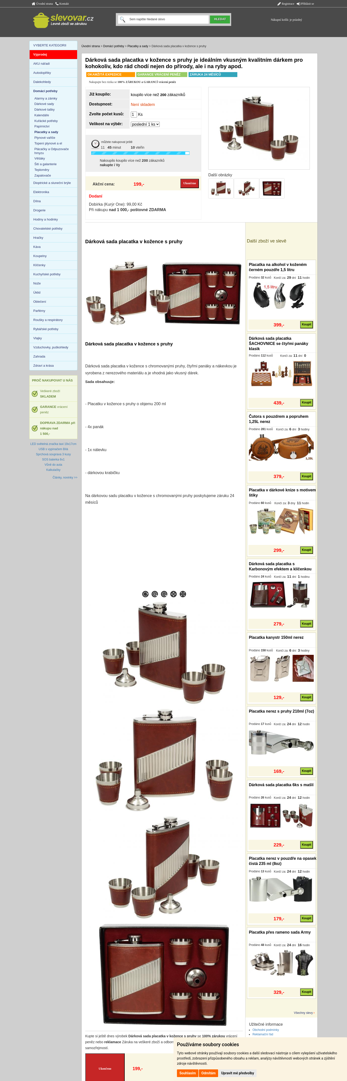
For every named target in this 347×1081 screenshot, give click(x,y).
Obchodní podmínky (265, 1030)
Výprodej (40, 54)
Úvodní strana (42, 3)
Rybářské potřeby (45, 329)
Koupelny (40, 256)
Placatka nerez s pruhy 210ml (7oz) (281, 711)
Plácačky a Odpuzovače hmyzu (52, 151)
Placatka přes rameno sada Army (280, 932)
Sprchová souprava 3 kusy (53, 454)
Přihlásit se (305, 3)
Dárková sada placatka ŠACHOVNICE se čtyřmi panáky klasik (278, 343)
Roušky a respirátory (48, 320)
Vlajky (37, 338)
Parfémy (39, 311)
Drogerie (39, 210)
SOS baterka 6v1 (53, 459)
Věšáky (40, 158)
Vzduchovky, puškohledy (50, 347)
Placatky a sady (137, 46)
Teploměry (42, 170)
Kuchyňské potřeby (47, 274)
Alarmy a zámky (46, 98)
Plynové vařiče (45, 138)
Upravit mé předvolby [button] (237, 1073)
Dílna (37, 201)
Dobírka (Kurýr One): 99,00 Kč (115, 204)
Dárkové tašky (45, 109)
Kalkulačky (53, 470)
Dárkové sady (44, 104)
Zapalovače (43, 175)
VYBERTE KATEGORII (49, 45)
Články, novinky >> (65, 477)
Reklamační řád (262, 1034)
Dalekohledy (42, 82)
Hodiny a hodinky (45, 219)
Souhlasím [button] (187, 1073)
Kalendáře (42, 115)
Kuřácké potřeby (46, 121)
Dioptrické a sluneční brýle (52, 183)
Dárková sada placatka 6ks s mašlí (281, 785)
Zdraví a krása (43, 365)
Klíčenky (39, 265)
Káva (37, 247)
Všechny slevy (303, 1013)
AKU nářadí (41, 63)
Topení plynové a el (48, 143)
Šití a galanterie (46, 164)
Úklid (36, 292)
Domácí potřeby (113, 46)
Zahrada (39, 356)
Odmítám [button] (208, 1073)
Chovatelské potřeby (48, 228)
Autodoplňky (42, 73)
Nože (37, 283)
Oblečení (39, 301)
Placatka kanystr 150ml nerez (276, 637)
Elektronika (41, 192)
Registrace (286, 3)
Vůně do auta (53, 464)
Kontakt (62, 3)
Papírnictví (42, 126)
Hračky (38, 238)
